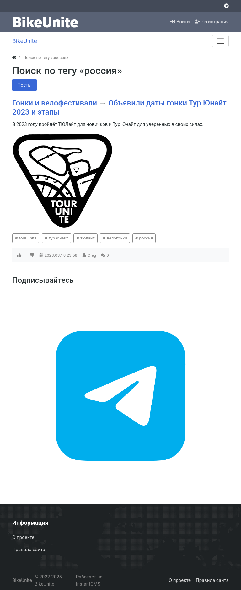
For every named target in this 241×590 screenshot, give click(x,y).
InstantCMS (88, 584)
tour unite (27, 238)
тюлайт (87, 238)
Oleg (92, 255)
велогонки (116, 238)
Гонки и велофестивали (55, 103)
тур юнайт (58, 238)
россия (145, 238)
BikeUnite (22, 580)
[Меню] (220, 41)
